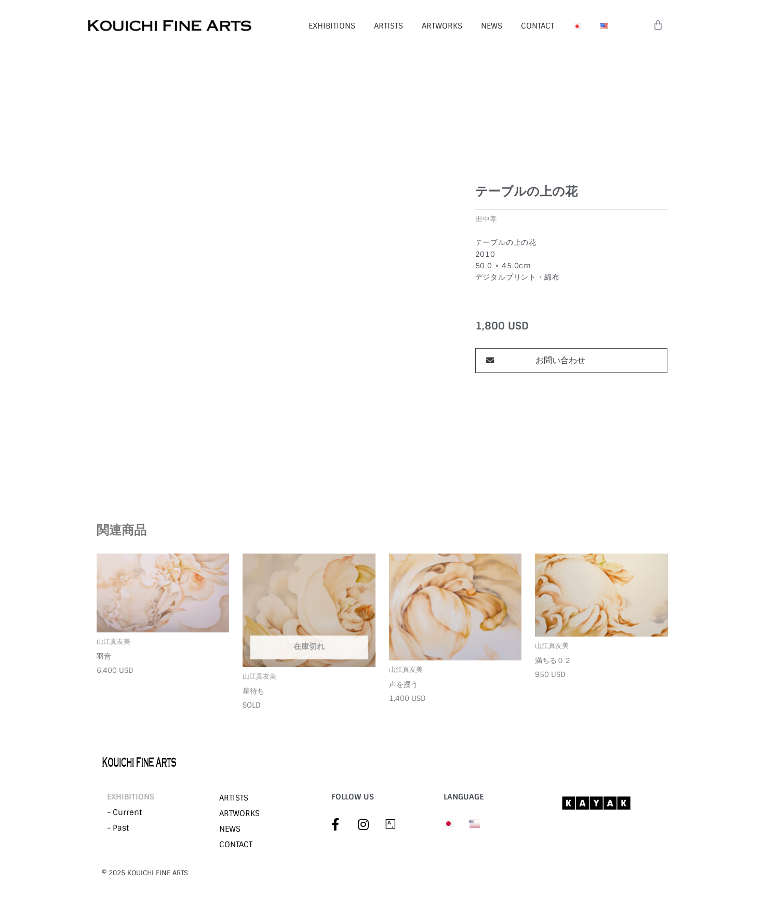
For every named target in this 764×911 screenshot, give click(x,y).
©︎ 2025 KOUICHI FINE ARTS (145, 872)
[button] (571, 360)
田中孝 (486, 219)
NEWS (491, 26)
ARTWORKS (442, 26)
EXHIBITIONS (332, 26)
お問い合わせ (560, 360)
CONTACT (537, 26)
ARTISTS (388, 26)
